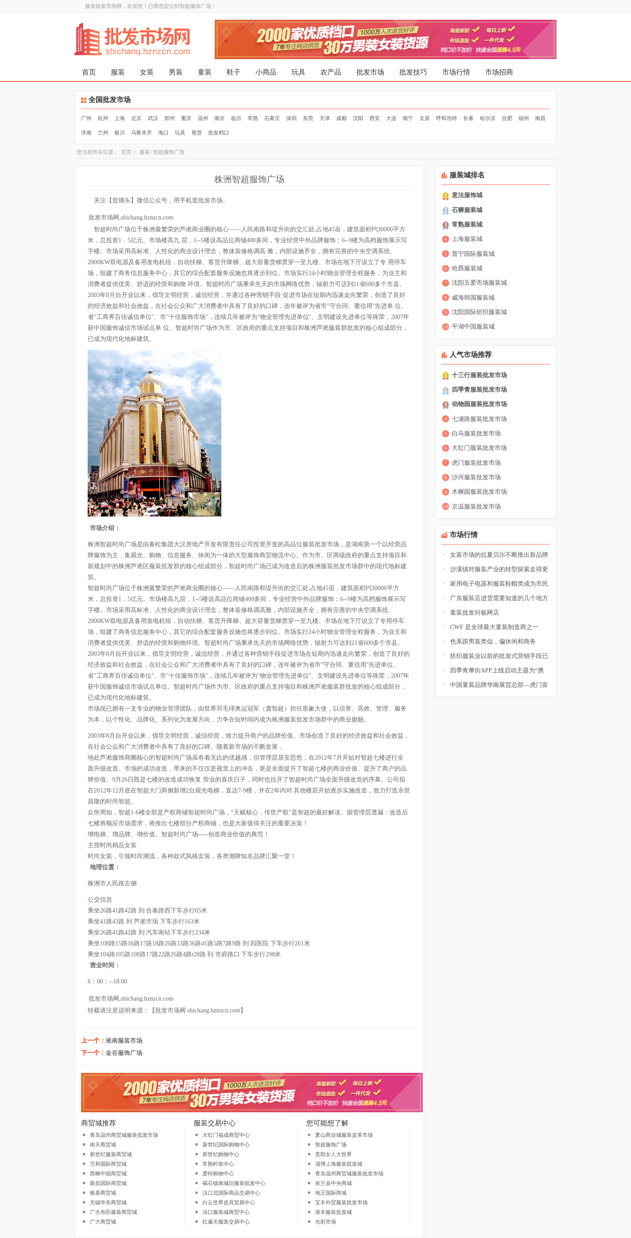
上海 (119, 118)
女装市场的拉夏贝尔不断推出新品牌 (499, 555)
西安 (374, 118)
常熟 (253, 118)
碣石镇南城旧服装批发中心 (234, 1183)
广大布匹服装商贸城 (113, 1212)
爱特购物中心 (218, 1174)
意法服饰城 (467, 195)
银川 (119, 133)
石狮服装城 (467, 210)
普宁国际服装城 (473, 254)
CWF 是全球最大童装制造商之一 (494, 627)
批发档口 (218, 133)
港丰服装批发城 (333, 1212)
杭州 (103, 118)
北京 (136, 118)
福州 (523, 118)
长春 (468, 118)
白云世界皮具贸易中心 (228, 1202)
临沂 (236, 118)
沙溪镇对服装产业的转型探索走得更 (499, 569)
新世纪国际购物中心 (226, 1145)
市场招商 (499, 72)
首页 (89, 72)
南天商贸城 (103, 1145)
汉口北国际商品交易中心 (231, 1193)
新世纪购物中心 (220, 1154)
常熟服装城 (467, 224)
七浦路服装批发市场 (479, 419)
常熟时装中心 (218, 1164)
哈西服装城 (467, 268)
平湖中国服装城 (473, 326)
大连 (391, 118)
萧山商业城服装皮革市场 (344, 1135)
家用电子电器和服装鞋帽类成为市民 (499, 583)
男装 (176, 72)
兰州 (103, 133)
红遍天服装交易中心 (226, 1222)
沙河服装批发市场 (476, 477)
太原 (424, 118)
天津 (324, 118)
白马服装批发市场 (476, 433)
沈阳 (358, 118)
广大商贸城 (103, 1222)
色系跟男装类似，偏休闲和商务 (493, 641)
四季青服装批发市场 (479, 389)
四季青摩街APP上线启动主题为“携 (497, 670)
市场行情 (456, 72)
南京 (219, 118)
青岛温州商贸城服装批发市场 (124, 1135)
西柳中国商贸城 (108, 1174)
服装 (118, 72)
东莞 (308, 118)
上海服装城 (467, 239)
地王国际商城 (331, 1193)
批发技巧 (413, 72)
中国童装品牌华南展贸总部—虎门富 (499, 685)
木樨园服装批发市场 (479, 491)
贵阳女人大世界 (333, 1154)
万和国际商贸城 (108, 1164)
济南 (86, 133)
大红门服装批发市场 (479, 448)
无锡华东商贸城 (108, 1202)
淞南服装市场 (124, 1040)
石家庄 (272, 118)
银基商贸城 (103, 1193)
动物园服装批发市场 (479, 404)
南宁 (408, 118)
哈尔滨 (488, 118)
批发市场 (370, 72)
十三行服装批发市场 (479, 375)
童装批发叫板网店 (474, 612)
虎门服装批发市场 (476, 463)
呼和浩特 (446, 118)
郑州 (169, 118)
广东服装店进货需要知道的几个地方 (499, 598)
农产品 (330, 72)
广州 (86, 118)
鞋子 (234, 72)
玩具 (298, 72)
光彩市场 (325, 1222)
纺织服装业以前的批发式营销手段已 (499, 656)
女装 (147, 72)
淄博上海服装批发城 (338, 1164)
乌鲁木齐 (141, 133)
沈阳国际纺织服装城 (479, 312)
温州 (203, 118)
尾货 (196, 133)
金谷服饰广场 (124, 1053)
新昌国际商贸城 (108, 1183)
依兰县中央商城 (333, 1183)
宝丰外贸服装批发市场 (341, 1202)
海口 (163, 133)
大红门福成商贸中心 (226, 1135)
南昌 (540, 118)
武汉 (153, 118)
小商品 (266, 72)
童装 (205, 72)
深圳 (291, 118)
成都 (341, 118)
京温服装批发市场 (476, 506)
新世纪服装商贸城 (111, 1154)
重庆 (186, 118)
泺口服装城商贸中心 (226, 1212)
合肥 (507, 118)
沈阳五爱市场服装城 (479, 282)
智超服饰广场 (331, 1145)
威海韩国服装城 (473, 297)
